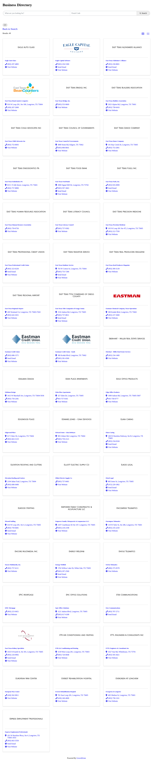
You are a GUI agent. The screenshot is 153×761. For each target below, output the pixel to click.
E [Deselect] (5, 25)
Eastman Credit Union (12, 352)
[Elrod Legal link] (127, 465)
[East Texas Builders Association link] (127, 88)
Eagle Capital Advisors (62, 60)
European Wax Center (12, 692)
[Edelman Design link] (26, 379)
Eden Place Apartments (63, 392)
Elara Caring (110, 432)
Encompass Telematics (113, 521)
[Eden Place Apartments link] (76, 379)
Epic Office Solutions (62, 608)
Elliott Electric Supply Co (63, 478)
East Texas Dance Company (115, 141)
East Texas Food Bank (62, 181)
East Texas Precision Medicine (115, 225)
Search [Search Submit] (143, 13)
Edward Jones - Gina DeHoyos (65, 432)
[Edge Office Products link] (127, 379)
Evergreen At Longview (113, 692)
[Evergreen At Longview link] (127, 678)
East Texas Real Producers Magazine (118, 265)
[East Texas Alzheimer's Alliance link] (127, 47)
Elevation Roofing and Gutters (15, 478)
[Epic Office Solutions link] (76, 595)
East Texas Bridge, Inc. (62, 101)
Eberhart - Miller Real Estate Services (118, 352)
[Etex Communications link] (126, 595)
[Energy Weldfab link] (76, 551)
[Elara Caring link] (126, 419)
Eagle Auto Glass (10, 60)
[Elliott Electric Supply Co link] (76, 465)
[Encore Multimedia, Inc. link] (26, 551)
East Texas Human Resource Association (18, 225)
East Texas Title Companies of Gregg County (69, 308)
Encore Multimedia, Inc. (13, 565)
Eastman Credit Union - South (65, 352)
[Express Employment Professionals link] (26, 719)
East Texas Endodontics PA (14, 181)
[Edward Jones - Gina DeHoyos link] (76, 419)
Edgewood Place (10, 432)
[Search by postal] (103, 13)
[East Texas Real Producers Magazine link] (126, 252)
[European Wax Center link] (26, 678)
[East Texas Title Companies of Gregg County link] (76, 295)
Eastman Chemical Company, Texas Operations (121, 308)
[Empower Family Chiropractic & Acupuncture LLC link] (76, 508)
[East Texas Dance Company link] (127, 128)
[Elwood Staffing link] (26, 508)
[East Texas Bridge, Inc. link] (76, 88)
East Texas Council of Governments (66, 141)
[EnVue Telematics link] (127, 551)
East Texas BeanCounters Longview (16, 101)
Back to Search (10, 29)
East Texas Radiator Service (64, 265)
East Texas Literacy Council (64, 225)
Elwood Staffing (10, 521)
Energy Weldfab (60, 565)
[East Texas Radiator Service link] (76, 252)
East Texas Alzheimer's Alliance (116, 60)
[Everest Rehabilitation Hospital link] (76, 678)
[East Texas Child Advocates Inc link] (26, 128)
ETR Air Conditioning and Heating (66, 648)
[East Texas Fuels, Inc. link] (127, 168)
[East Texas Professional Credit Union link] (26, 252)
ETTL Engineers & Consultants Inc (117, 648)
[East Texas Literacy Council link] (76, 212)
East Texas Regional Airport (14, 308)
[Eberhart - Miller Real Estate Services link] (127, 339)
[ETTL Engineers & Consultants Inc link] (126, 635)
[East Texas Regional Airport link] (26, 295)
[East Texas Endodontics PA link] (26, 168)
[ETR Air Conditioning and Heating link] (76, 635)
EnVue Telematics (111, 565)
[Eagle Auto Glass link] (26, 47)
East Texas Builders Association (116, 101)
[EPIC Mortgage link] (26, 595)
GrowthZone (81, 758)
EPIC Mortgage (10, 608)
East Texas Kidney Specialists (14, 648)
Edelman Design (10, 392)
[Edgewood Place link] (26, 419)
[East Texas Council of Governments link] (76, 128)
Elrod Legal (109, 478)
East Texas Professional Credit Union (17, 265)
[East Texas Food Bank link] (76, 168)
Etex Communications (113, 608)
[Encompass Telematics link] (126, 508)
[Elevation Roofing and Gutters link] (26, 465)
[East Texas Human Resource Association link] (26, 212)
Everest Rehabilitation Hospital (65, 692)
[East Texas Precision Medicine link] (127, 212)
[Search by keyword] (36, 13)
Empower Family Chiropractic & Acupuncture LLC (72, 521)
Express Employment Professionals (16, 732)
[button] (143, 34)
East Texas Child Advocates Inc (15, 141)
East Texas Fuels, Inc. (113, 181)
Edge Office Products (113, 392)
